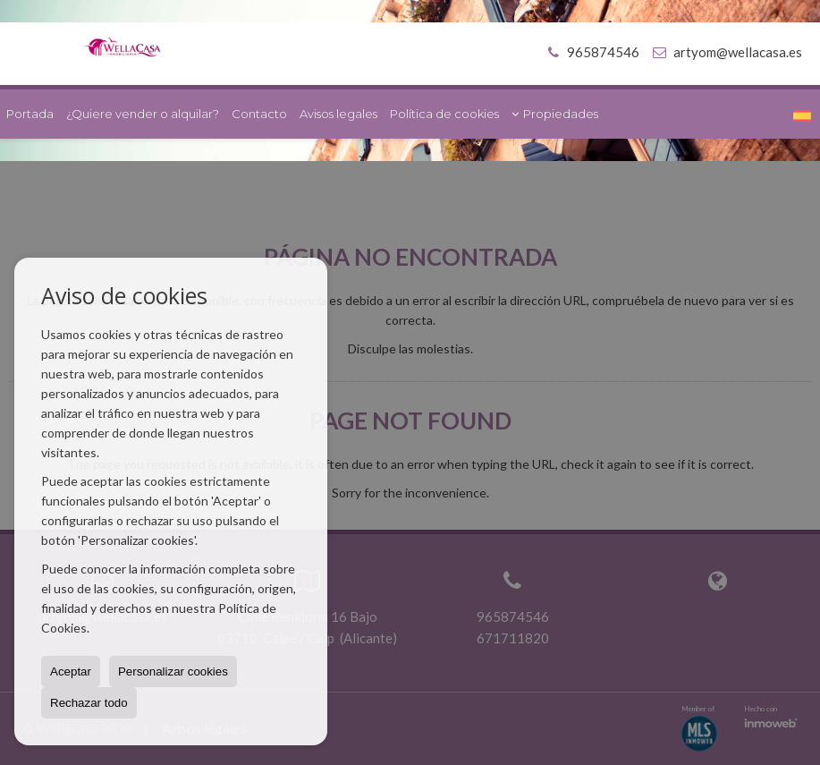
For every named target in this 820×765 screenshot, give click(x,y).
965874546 (590, 52)
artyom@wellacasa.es (737, 52)
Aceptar (70, 671)
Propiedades (554, 113)
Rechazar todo (89, 703)
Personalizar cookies (173, 671)
